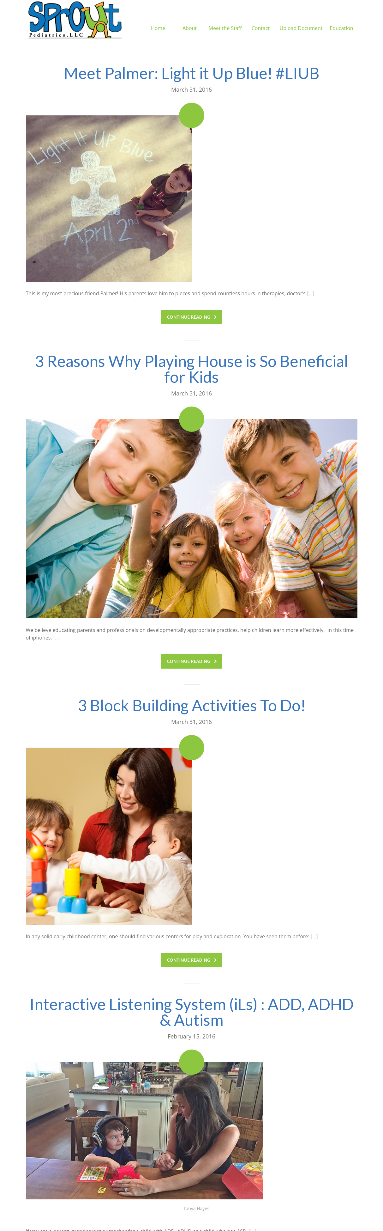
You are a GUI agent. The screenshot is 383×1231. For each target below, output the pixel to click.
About (190, 20)
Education (341, 20)
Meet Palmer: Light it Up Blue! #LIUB (192, 73)
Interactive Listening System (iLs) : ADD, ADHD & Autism (192, 1012)
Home (158, 20)
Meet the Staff (225, 20)
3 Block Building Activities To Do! (192, 705)
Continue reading (192, 317)
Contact (261, 20)
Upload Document (301, 20)
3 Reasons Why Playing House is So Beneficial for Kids (191, 369)
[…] (310, 293)
